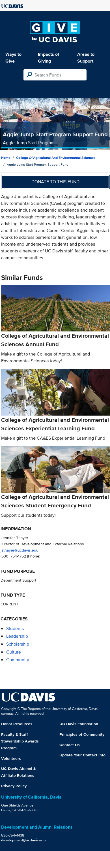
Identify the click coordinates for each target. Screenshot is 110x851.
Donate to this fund (55, 181)
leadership (17, 636)
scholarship (17, 644)
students (15, 628)
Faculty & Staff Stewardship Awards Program (20, 741)
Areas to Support (85, 57)
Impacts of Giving (48, 57)
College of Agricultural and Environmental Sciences (55, 157)
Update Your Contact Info (82, 755)
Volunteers (11, 758)
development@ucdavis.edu (23, 840)
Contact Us (69, 745)
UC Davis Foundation (78, 724)
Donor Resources (16, 724)
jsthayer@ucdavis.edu (19, 550)
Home (5, 157)
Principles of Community (81, 734)
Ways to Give (13, 57)
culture (13, 652)
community (17, 659)
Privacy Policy (14, 786)
